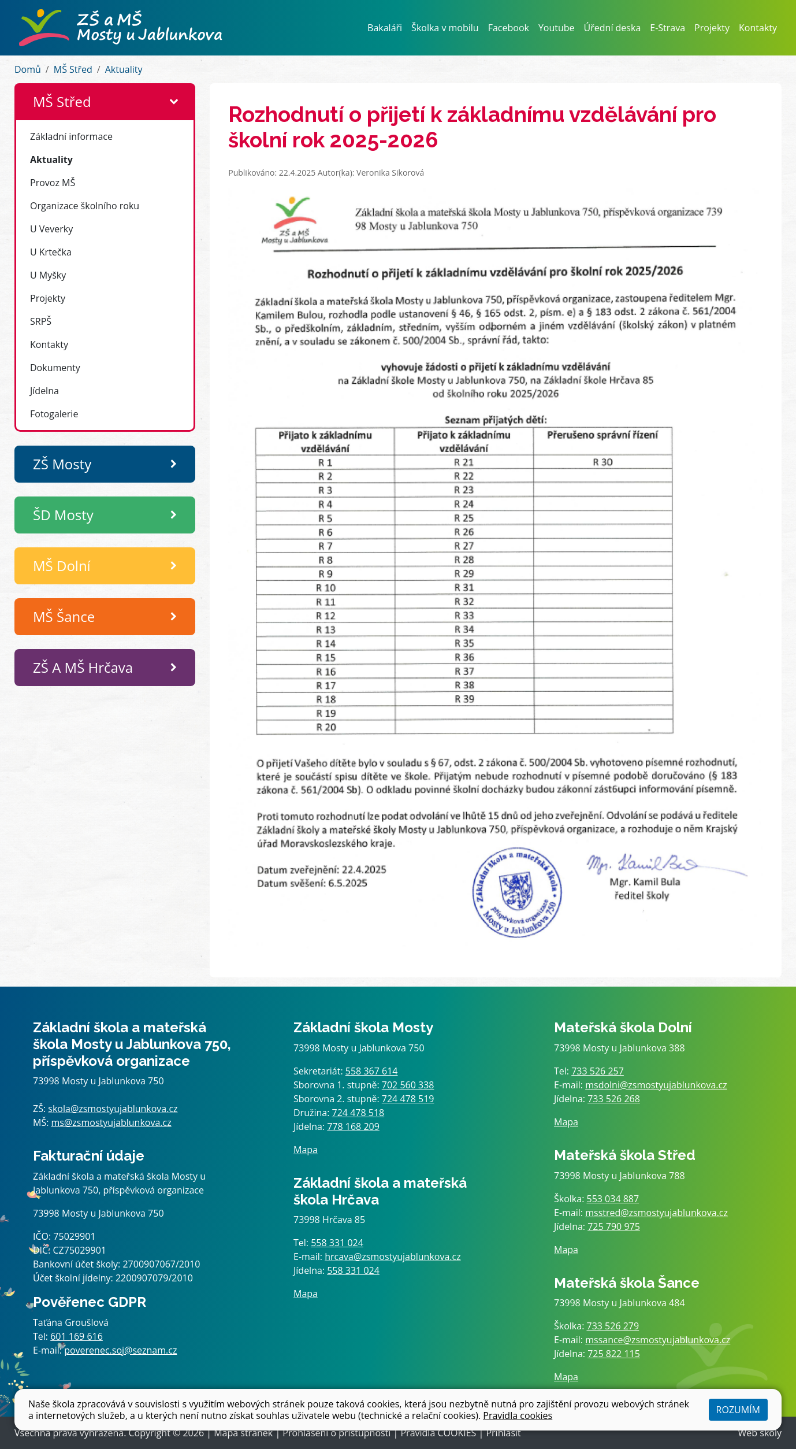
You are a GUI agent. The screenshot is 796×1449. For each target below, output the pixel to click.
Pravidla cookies (517, 1415)
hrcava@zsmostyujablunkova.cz (393, 1256)
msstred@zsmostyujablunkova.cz (656, 1212)
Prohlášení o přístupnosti (336, 1432)
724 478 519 (408, 1098)
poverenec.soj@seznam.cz (120, 1350)
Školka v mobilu (445, 27)
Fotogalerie (54, 413)
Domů (27, 69)
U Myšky (48, 275)
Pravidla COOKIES (438, 1432)
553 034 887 (613, 1198)
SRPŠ (40, 321)
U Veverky (51, 229)
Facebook (508, 27)
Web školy (760, 1432)
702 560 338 (408, 1085)
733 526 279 (613, 1326)
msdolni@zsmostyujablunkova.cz (656, 1085)
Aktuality (124, 69)
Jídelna (44, 390)
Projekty (712, 27)
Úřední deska (612, 27)
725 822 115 (613, 1353)
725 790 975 (613, 1226)
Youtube (556, 27)
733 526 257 (597, 1071)
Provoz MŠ (52, 182)
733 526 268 (613, 1098)
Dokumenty (55, 367)
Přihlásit (503, 1432)
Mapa (305, 1149)
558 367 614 (371, 1071)
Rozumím (738, 1409)
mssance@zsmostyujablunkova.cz (657, 1339)
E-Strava (667, 27)
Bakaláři (384, 27)
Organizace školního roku (84, 205)
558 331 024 (337, 1242)
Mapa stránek (243, 1432)
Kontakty (758, 27)
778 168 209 (353, 1126)
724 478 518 (358, 1112)
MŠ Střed (73, 69)
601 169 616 (76, 1336)
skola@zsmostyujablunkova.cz (112, 1108)
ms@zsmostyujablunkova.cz (111, 1122)
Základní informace (71, 136)
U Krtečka (51, 252)
